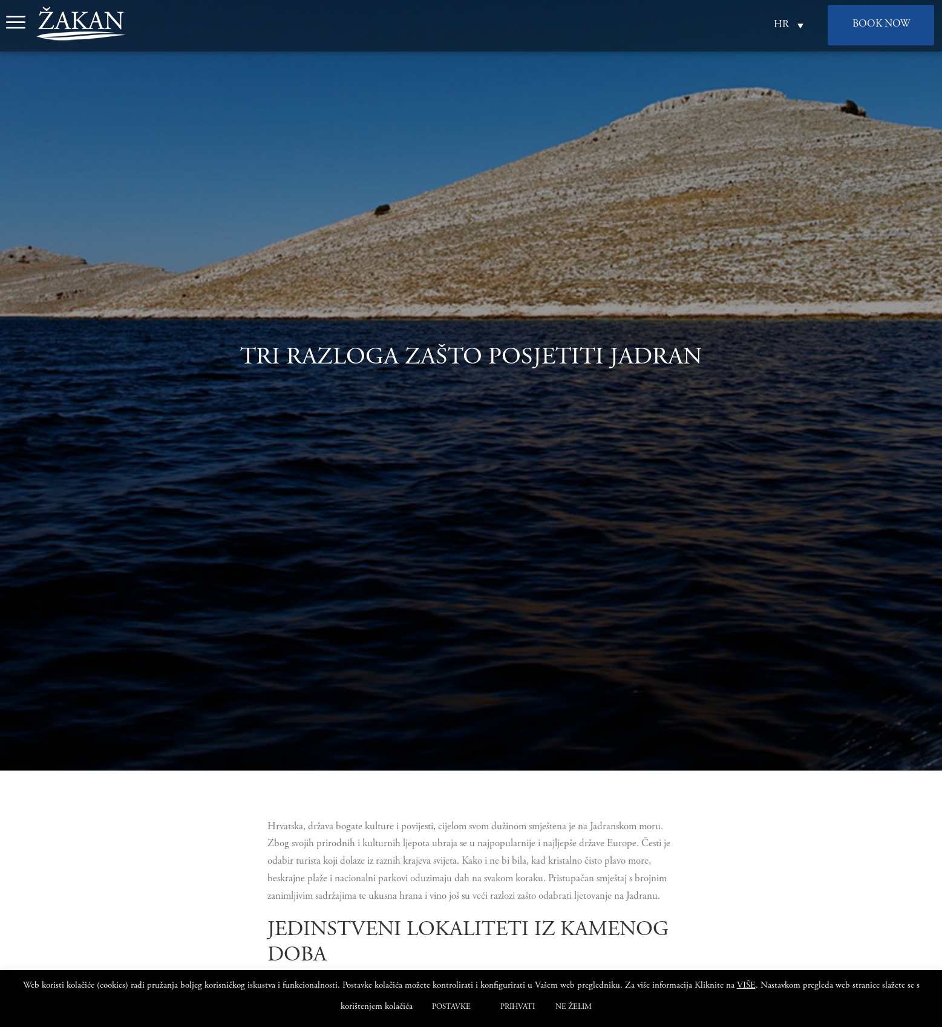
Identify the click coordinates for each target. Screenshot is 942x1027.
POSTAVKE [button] (451, 1007)
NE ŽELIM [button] (573, 1007)
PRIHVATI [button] (517, 1007)
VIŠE (746, 985)
